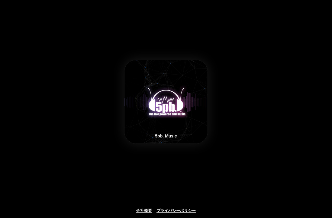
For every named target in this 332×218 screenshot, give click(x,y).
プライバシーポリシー (176, 211)
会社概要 (144, 211)
